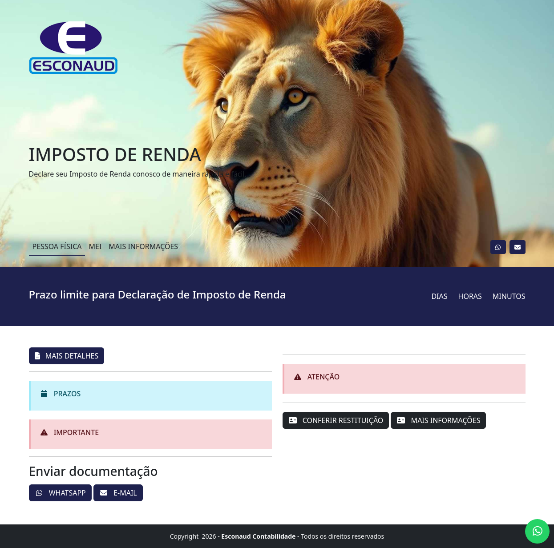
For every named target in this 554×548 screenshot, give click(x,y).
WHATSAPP (60, 493)
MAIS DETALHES (67, 356)
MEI (95, 246)
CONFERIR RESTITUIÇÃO (336, 420)
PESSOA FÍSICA (57, 246)
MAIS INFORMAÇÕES (143, 246)
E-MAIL (118, 493)
